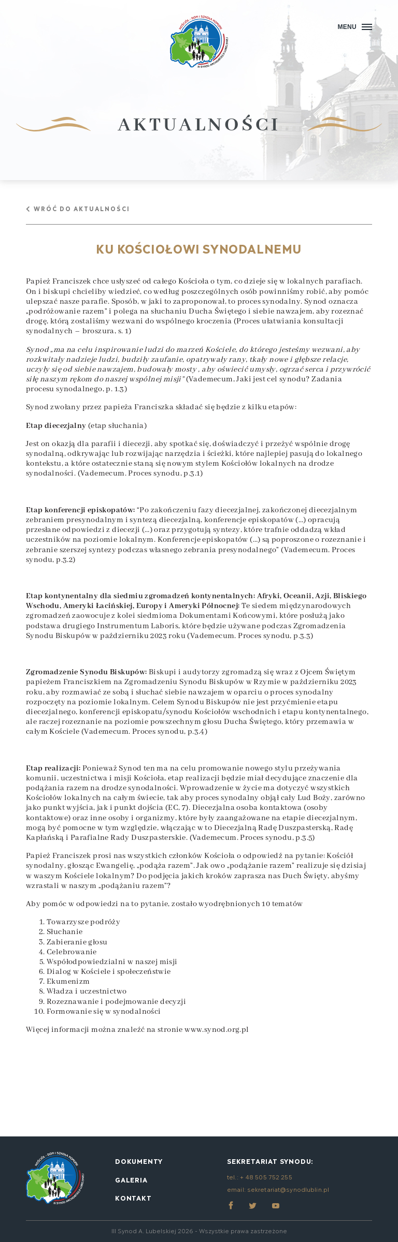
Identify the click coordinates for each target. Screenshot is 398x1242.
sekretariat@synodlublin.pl (288, 1189)
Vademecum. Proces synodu (130, 473)
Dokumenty (139, 1161)
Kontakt (133, 1197)
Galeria (131, 1179)
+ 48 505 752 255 (266, 1176)
